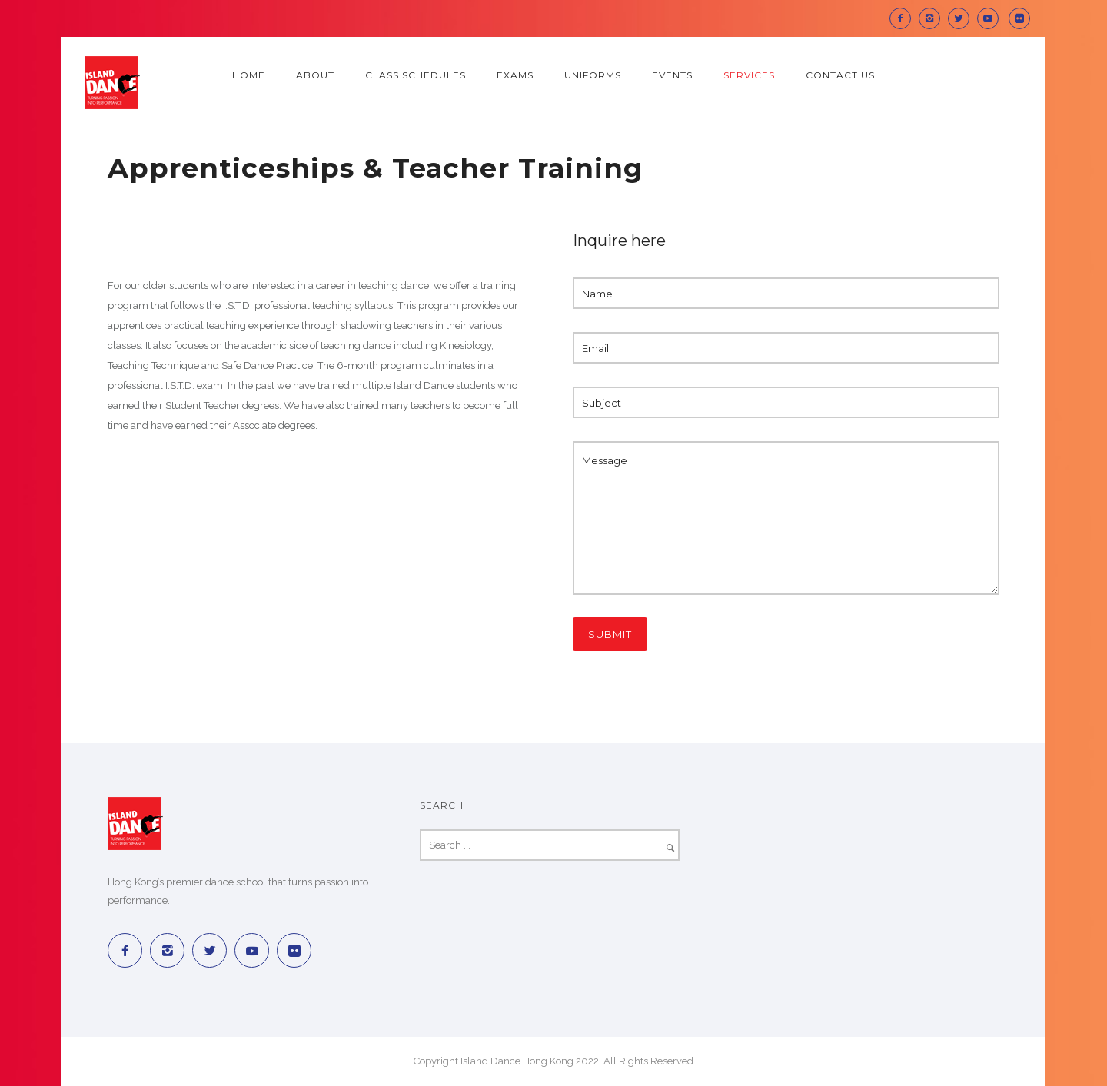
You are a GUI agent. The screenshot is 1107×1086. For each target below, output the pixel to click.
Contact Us (840, 75)
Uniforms (592, 75)
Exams (515, 75)
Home (248, 75)
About (315, 75)
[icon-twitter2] (962, 18)
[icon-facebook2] (904, 18)
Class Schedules (415, 75)
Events (672, 75)
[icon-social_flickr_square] (1019, 18)
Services (749, 75)
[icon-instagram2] (933, 18)
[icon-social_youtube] (991, 18)
